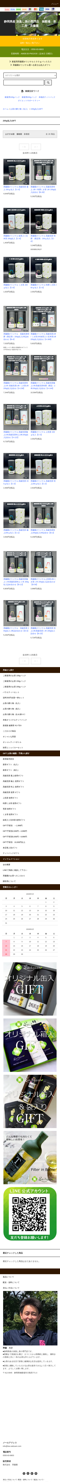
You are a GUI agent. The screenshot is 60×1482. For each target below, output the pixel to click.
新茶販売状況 (8, 759)
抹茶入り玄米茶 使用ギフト (14, 820)
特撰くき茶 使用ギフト (12, 803)
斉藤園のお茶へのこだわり (14, 876)
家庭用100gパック (12, 97)
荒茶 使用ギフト (9, 809)
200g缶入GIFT (37, 109)
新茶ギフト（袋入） (11, 770)
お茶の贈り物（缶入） (19, 109)
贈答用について (9, 881)
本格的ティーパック (47, 97)
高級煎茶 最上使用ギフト (13, 776)
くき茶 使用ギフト (10, 814)
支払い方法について (10, 1479)
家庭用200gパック (29, 97)
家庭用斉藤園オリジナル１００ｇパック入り (30, 61)
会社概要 (6, 865)
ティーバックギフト (11, 853)
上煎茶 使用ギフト (10, 798)
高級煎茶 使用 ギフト (11, 792)
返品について (38, 1479)
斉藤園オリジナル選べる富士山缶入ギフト (30, 65)
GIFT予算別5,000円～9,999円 (15, 837)
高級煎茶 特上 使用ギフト (13, 787)
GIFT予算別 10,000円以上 (14, 842)
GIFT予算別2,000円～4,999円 (15, 831)
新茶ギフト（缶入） (11, 765)
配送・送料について (25, 1479)
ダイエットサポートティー (29, 101)
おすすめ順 (10, 134)
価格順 (19, 134)
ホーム (5, 109)
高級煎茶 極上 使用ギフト (13, 781)
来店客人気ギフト (10, 848)
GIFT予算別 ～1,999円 (12, 826)
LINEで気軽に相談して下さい (15, 870)
